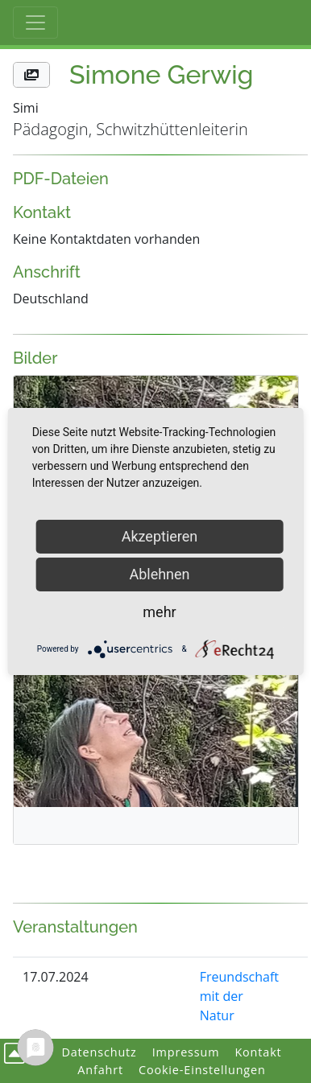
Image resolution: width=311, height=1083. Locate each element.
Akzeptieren (160, 536)
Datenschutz (98, 1052)
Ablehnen (159, 574)
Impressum (186, 1052)
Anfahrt (100, 1069)
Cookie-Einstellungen (202, 1069)
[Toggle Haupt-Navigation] (35, 22)
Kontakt (257, 1052)
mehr (159, 611)
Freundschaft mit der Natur (239, 996)
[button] (31, 75)
